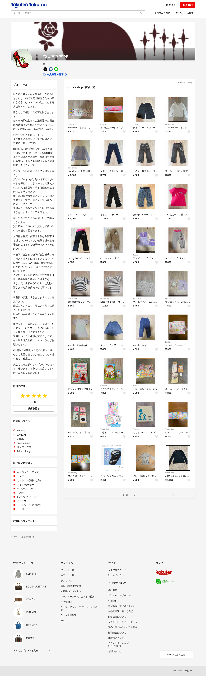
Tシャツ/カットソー (27, 496)
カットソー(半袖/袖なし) (30, 505)
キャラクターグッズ (28, 472)
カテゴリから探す (161, 13)
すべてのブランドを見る (25, 650)
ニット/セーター (25, 484)
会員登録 (188, 5)
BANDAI (103, 124)
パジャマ (22, 501)
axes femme (169, 124)
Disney (135, 124)
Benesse (71, 124)
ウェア (20, 476)
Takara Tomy (105, 429)
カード (20, 509)
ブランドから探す (184, 13)
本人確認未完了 (53, 74)
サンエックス (138, 299)
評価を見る (34, 408)
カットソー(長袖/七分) (29, 480)
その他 (20, 492)
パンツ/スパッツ (25, 488)
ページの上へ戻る (176, 654)
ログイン (171, 5)
